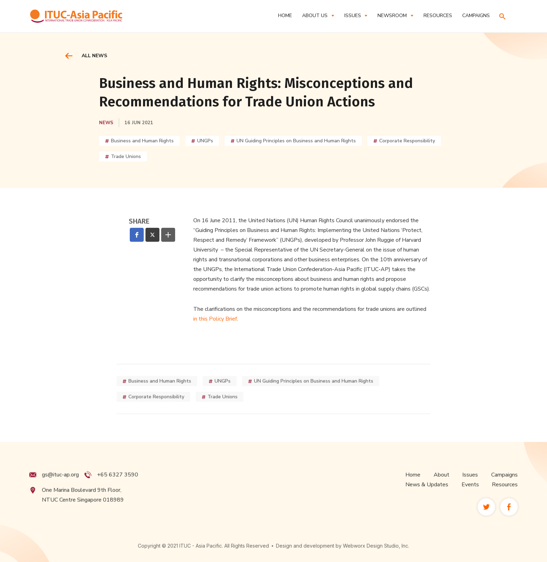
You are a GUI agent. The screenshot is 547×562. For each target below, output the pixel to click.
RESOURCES (438, 15)
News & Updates (426, 498)
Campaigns (504, 488)
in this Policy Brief (215, 319)
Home (285, 15)
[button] (318, 15)
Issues (470, 488)
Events (470, 498)
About (441, 488)
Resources (505, 498)
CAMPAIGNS (476, 15)
